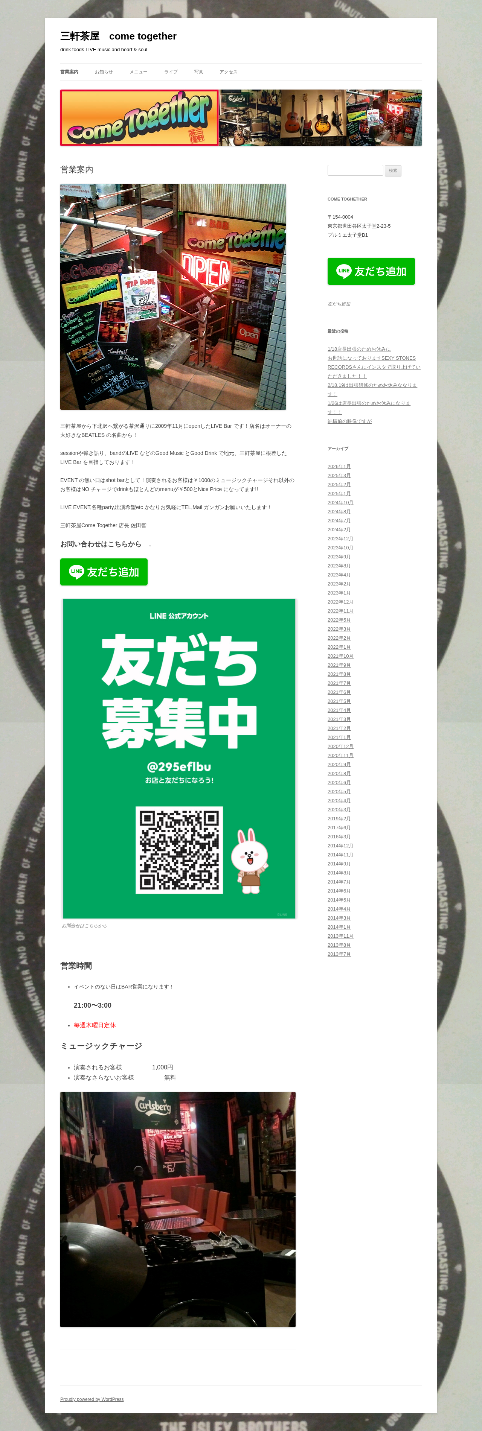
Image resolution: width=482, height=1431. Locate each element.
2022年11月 (341, 611)
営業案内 (69, 72)
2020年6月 (339, 782)
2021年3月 (339, 719)
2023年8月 (339, 566)
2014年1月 (339, 927)
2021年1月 (339, 737)
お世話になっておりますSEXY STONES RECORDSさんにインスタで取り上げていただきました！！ (374, 367)
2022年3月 (339, 629)
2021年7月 (339, 683)
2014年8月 (339, 873)
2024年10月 (341, 502)
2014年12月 (341, 846)
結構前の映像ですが (350, 421)
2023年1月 (339, 593)
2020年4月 (339, 800)
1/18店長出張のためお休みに (359, 349)
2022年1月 (339, 647)
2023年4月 (339, 575)
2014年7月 (339, 882)
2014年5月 (339, 900)
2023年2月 (339, 584)
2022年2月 (339, 638)
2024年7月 (339, 520)
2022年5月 (339, 620)
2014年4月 (339, 909)
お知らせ (104, 72)
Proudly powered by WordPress (92, 1399)
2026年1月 (339, 466)
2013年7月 (339, 954)
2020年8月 (339, 773)
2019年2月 (339, 818)
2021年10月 (341, 656)
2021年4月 (339, 710)
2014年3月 (339, 918)
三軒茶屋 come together (118, 36)
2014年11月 (341, 855)
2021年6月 (339, 692)
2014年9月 (339, 864)
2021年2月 (339, 728)
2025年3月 (339, 475)
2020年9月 (339, 764)
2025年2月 (339, 484)
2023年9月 (339, 557)
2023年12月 (341, 538)
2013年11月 (341, 936)
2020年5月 (339, 791)
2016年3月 (339, 836)
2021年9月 (339, 665)
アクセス (229, 72)
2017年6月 (339, 827)
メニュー (139, 72)
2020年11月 (341, 755)
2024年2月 (339, 529)
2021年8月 (339, 674)
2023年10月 (341, 548)
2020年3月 (339, 809)
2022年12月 (341, 602)
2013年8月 (339, 945)
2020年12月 (341, 746)
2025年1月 (339, 493)
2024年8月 (339, 511)
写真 (198, 72)
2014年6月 (339, 891)
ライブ (171, 72)
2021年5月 (339, 701)
